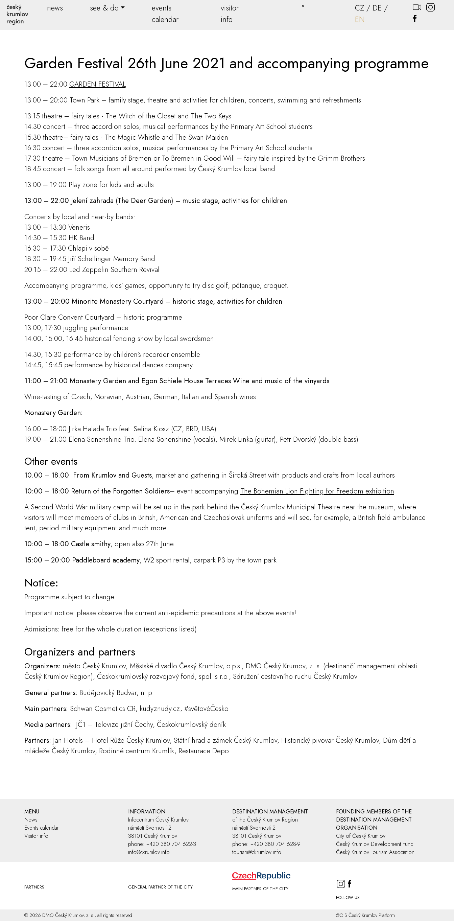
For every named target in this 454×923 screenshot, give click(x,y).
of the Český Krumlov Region (265, 820)
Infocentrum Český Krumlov (158, 820)
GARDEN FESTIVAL (97, 84)
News (31, 820)
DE (377, 7)
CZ (359, 7)
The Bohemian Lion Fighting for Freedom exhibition (317, 491)
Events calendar (41, 828)
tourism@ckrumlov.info (256, 852)
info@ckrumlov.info (149, 852)
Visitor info (36, 836)
